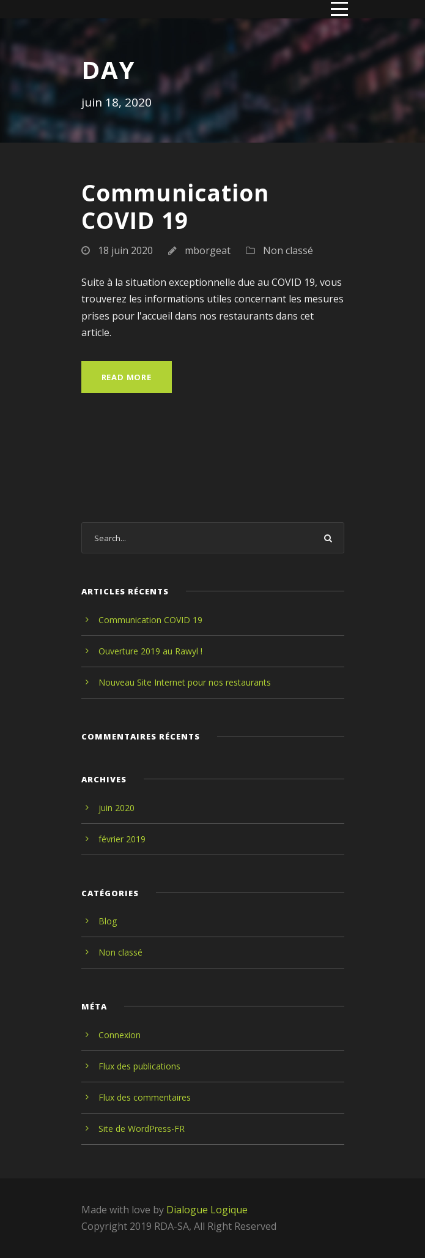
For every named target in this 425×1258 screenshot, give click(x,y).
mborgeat (208, 250)
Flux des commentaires (144, 1097)
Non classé (288, 250)
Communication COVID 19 (175, 206)
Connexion (119, 1035)
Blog (107, 921)
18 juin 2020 (125, 250)
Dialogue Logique (207, 1209)
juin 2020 (116, 808)
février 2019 (122, 839)
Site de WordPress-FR (141, 1128)
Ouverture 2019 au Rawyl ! (150, 651)
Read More (127, 377)
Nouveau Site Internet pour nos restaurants (184, 682)
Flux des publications (139, 1066)
